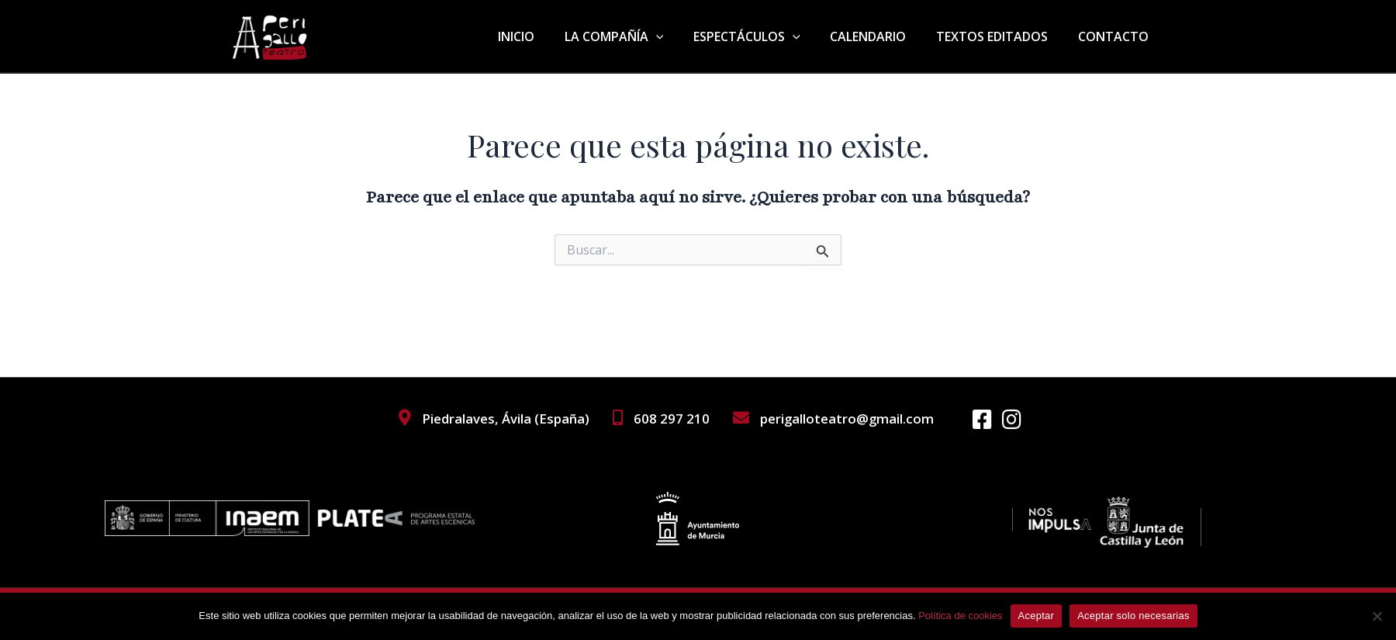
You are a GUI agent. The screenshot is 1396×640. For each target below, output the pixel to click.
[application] (679, 36)
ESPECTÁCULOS (764, 36)
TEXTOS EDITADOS (1000, 36)
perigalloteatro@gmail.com (846, 418)
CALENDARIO (881, 36)
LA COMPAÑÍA (637, 36)
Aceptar (1036, 615)
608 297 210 (671, 418)
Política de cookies (960, 615)
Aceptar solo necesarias (1133, 615)
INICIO (545, 36)
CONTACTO (1115, 36)
